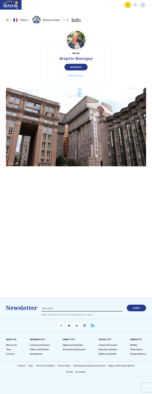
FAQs (30, 365)
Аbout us (11, 339)
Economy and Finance (40, 345)
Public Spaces (136, 349)
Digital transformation (73, 345)
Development (36, 354)
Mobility (133, 345)
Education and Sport (108, 349)
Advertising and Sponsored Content (89, 365)
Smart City (69, 339)
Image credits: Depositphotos (121, 365)
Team (8, 349)
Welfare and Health (107, 354)
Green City (136, 339)
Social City (105, 339)
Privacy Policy (64, 365)
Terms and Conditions (45, 365)
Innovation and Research (74, 349)
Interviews (7, 6)
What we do (11, 345)
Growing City (37, 339)
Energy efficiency (138, 354)
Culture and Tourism (108, 345)
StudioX (82, 371)
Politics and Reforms (39, 349)
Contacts (10, 354)
